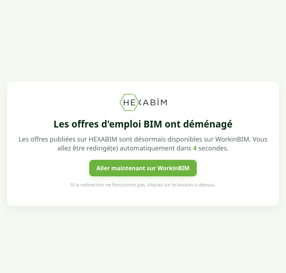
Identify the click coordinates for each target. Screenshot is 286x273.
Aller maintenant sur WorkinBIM (143, 168)
